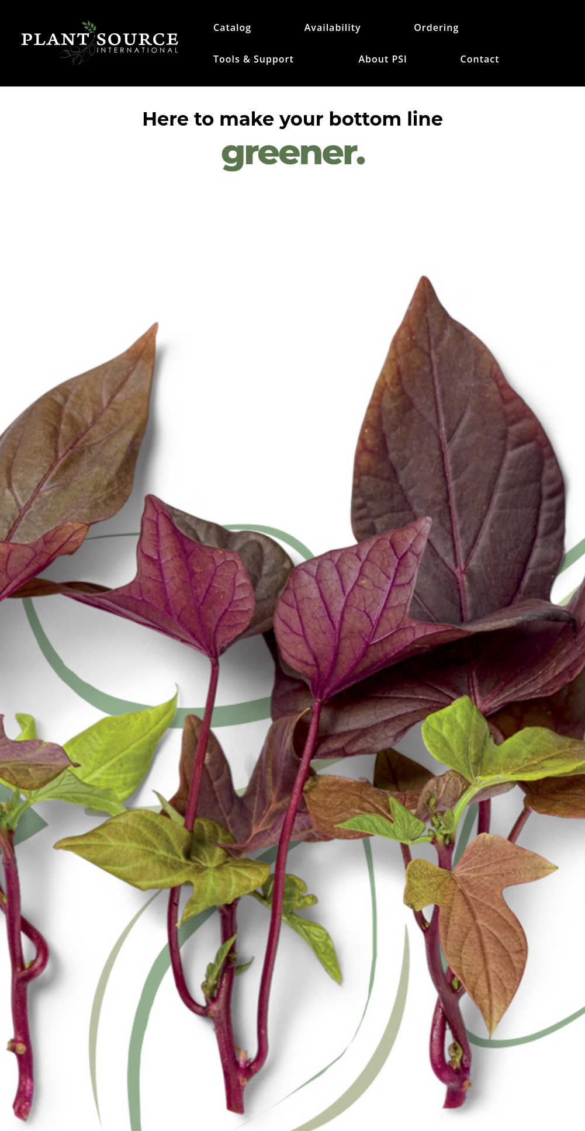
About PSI (382, 60)
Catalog (232, 28)
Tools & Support (253, 60)
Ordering (436, 28)
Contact (480, 60)
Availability (332, 28)
